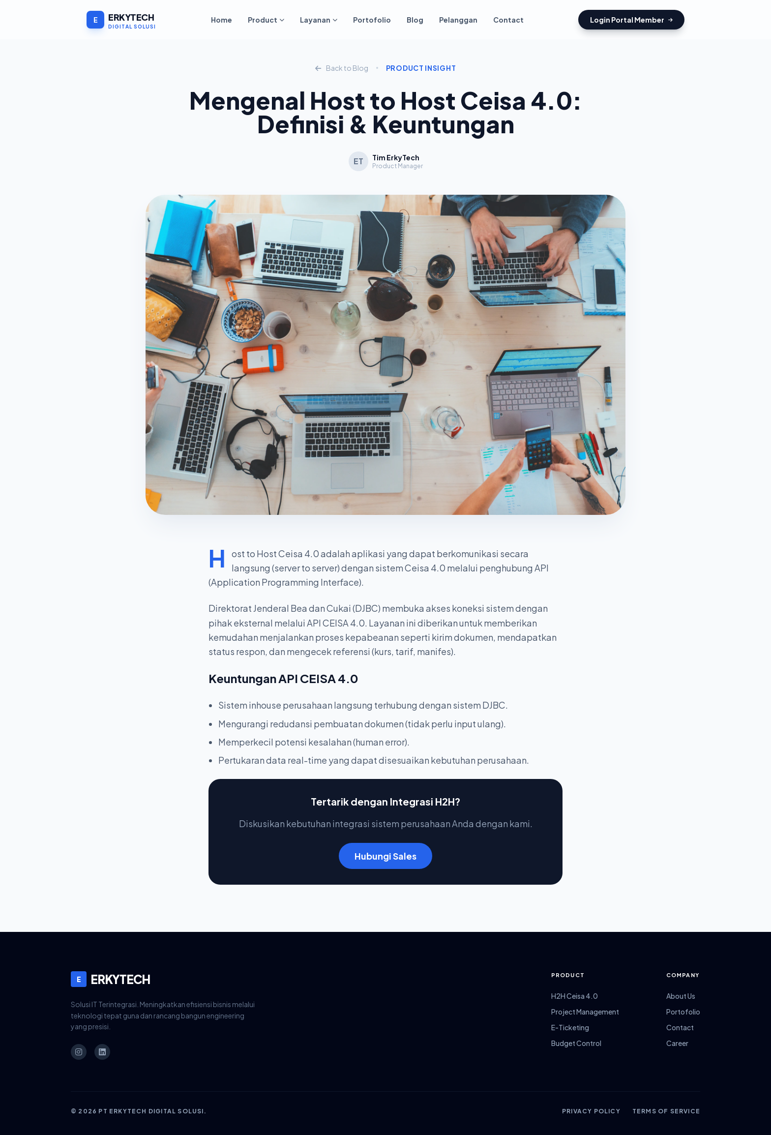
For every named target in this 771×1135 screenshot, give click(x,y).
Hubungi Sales (385, 856)
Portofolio (372, 19)
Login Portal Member (631, 19)
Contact (508, 19)
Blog (415, 19)
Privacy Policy (591, 1111)
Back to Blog (341, 67)
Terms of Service (666, 1111)
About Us (680, 995)
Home (221, 19)
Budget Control (576, 1043)
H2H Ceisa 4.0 (574, 995)
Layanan (318, 19)
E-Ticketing (570, 1027)
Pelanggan (458, 19)
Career (677, 1043)
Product (266, 19)
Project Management (585, 1011)
